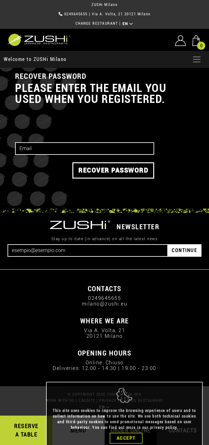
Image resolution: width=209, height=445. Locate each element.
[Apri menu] (196, 59)
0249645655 (76, 14)
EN (128, 24)
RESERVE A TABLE (26, 430)
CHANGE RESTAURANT (97, 23)
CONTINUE (184, 250)
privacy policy (163, 436)
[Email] (88, 250)
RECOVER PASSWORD (113, 170)
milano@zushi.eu (105, 304)
